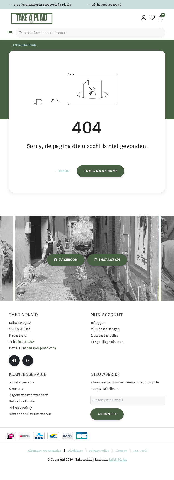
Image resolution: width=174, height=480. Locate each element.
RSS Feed (139, 465)
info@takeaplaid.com (39, 362)
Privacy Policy (99, 465)
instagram (107, 274)
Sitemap (121, 465)
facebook (65, 274)
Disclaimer (75, 465)
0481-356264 (25, 356)
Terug (62, 183)
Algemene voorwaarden (44, 465)
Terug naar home (100, 183)
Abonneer (107, 428)
